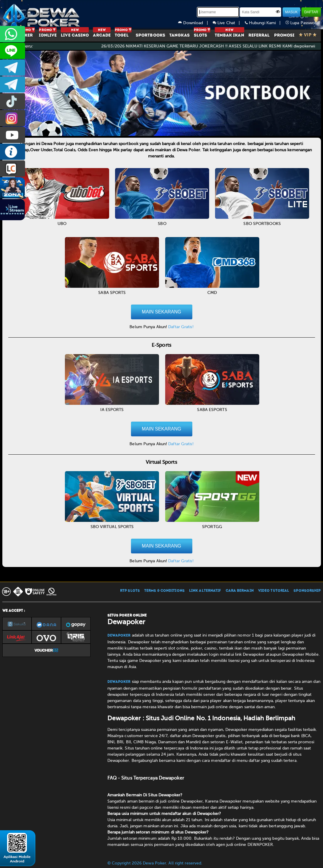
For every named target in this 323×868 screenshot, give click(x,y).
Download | (195, 23)
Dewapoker (119, 635)
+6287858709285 (12, 34)
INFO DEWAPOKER (12, 152)
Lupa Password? (303, 23)
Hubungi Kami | (265, 23)
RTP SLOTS (130, 591)
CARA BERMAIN (240, 591)
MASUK (291, 12)
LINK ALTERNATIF (205, 591)
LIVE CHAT (12, 168)
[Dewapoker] (42, 14)
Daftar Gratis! (180, 327)
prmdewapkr (12, 101)
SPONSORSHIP (307, 591)
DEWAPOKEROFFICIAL (12, 135)
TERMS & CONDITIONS (164, 591)
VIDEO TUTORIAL (273, 591)
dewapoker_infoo (12, 68)
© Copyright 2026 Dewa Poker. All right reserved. (155, 863)
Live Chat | (229, 23)
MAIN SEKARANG (161, 311)
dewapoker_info (12, 84)
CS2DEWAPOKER (12, 51)
